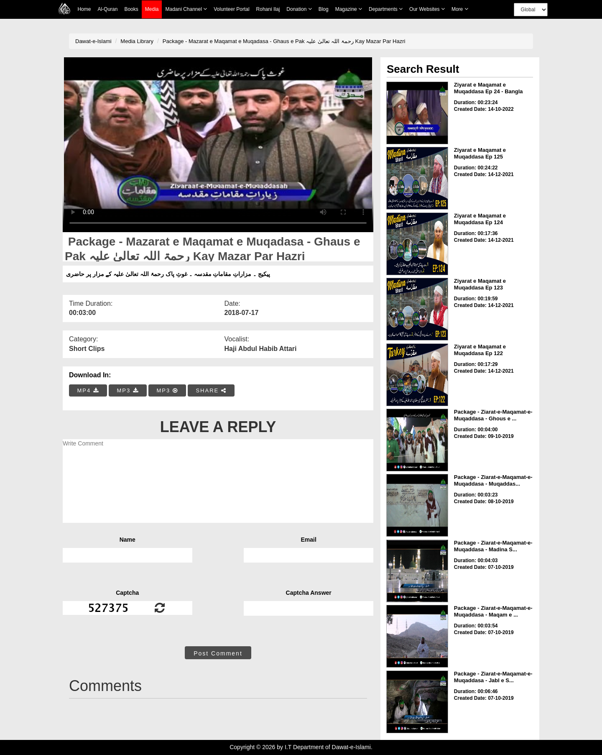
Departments (386, 9)
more (460, 9)
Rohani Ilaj (268, 9)
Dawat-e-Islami (93, 41)
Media (152, 9)
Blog (324, 9)
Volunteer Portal (231, 9)
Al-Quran (107, 9)
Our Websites (427, 9)
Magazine (348, 9)
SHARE (211, 390)
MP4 (88, 390)
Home (84, 9)
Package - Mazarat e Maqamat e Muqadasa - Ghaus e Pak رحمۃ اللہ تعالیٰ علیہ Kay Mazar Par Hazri (284, 41)
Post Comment (218, 653)
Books (131, 9)
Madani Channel (186, 9)
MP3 (127, 390)
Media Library (136, 41)
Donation (298, 9)
